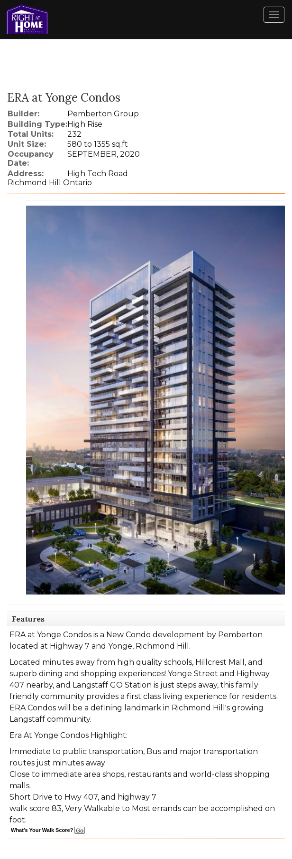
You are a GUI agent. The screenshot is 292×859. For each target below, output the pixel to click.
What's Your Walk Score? (48, 830)
